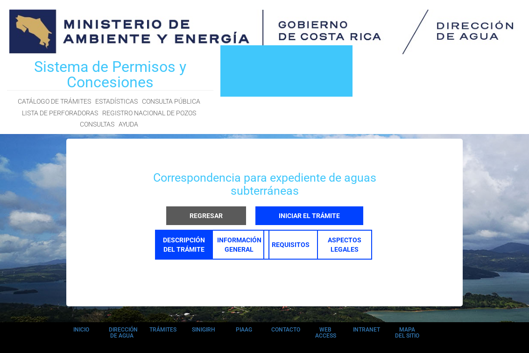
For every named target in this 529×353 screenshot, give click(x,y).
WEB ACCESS (325, 332)
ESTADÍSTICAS (116, 101)
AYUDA (128, 124)
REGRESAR (206, 215)
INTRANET (366, 329)
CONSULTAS (97, 124)
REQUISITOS (291, 244)
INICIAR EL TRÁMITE (309, 215)
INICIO (81, 329)
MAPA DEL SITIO (407, 332)
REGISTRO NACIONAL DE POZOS (149, 113)
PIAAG (244, 329)
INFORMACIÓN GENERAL (239, 244)
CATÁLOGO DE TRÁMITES (54, 101)
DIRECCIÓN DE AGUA (123, 332)
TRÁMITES (162, 329)
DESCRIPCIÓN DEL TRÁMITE (184, 244)
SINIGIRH (203, 329)
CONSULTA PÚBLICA (171, 101)
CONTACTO (285, 329)
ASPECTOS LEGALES (344, 244)
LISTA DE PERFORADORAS (60, 113)
